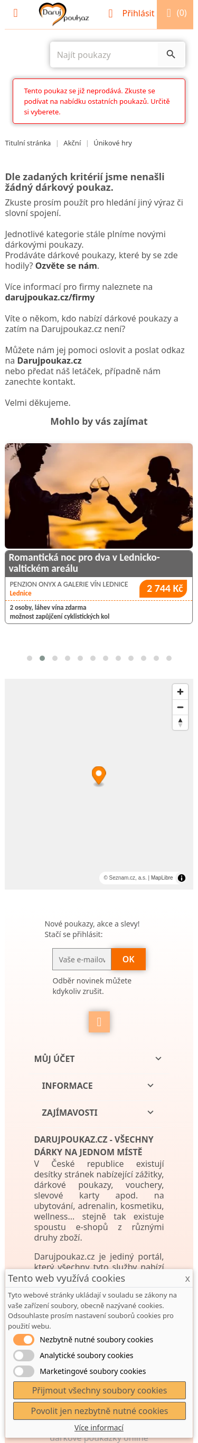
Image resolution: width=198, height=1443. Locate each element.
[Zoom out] (180, 707)
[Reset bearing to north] (180, 722)
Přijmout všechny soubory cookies (99, 1390)
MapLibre (162, 878)
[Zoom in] (180, 691)
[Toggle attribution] (181, 878)
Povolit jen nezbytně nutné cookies (99, 1411)
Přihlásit (132, 13)
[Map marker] (99, 777)
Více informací (99, 1427)
